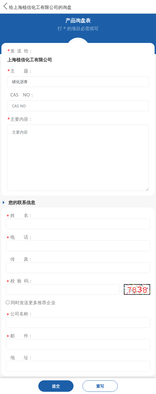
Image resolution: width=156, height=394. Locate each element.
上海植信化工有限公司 (35, 7)
